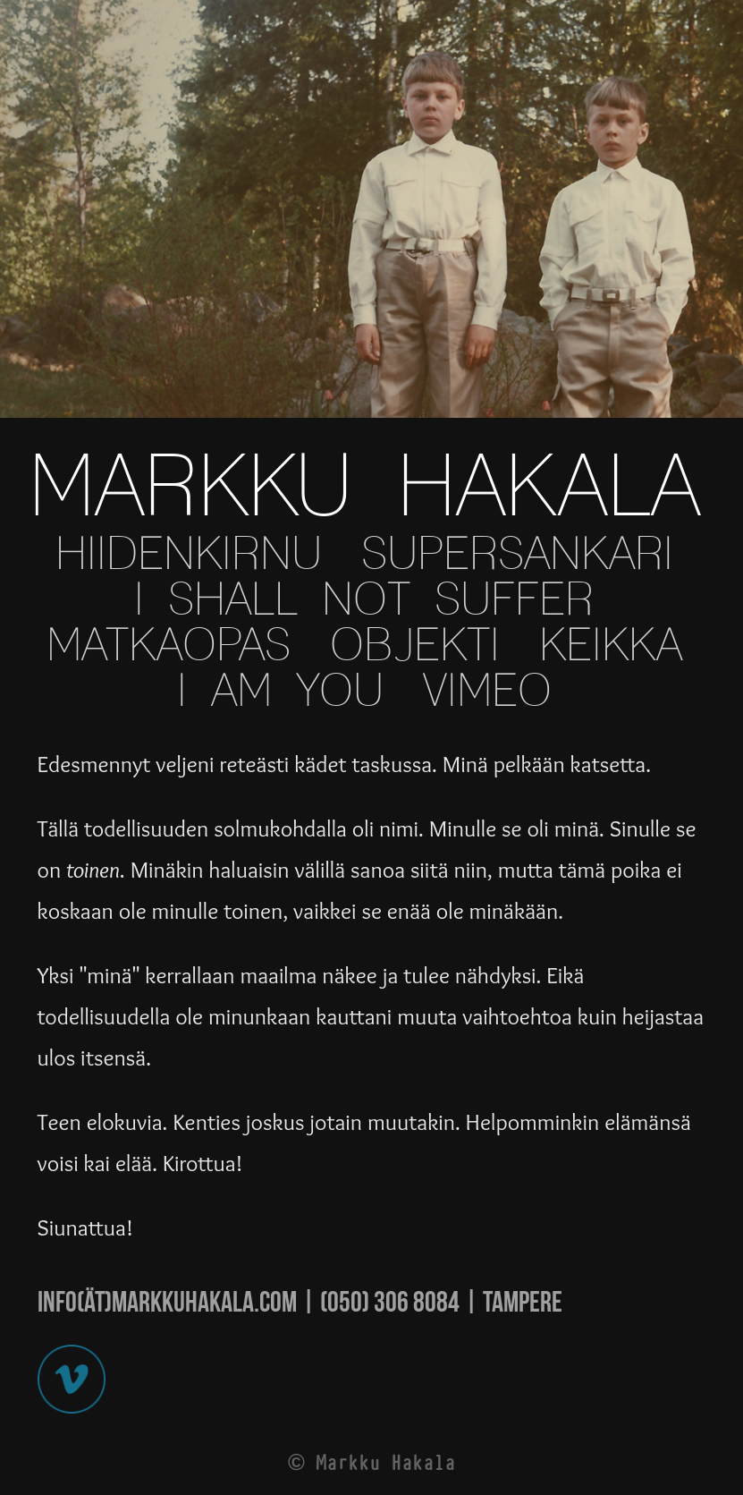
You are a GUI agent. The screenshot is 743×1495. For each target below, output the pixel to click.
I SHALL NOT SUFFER (364, 601)
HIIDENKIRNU (188, 555)
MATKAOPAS (168, 646)
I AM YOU (280, 692)
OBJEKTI (415, 646)
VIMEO (487, 692)
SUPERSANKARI (517, 555)
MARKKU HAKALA (364, 489)
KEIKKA (610, 646)
